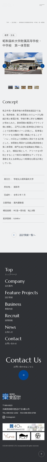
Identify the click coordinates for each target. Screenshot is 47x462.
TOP (7, 22)
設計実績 (14, 22)
